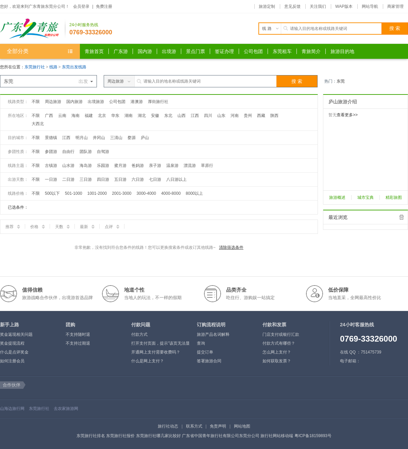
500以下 (52, 193)
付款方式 (139, 334)
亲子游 (155, 165)
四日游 (103, 179)
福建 (89, 115)
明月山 (81, 137)
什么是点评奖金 (14, 352)
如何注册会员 (12, 361)
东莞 (341, 81)
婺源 (132, 137)
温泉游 (172, 165)
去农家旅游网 (66, 408)
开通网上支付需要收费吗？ (155, 352)
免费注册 (104, 6)
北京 (102, 115)
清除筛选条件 (231, 247)
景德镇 (51, 137)
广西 (49, 115)
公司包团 (117, 101)
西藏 (261, 115)
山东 (221, 115)
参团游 (51, 151)
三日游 (86, 179)
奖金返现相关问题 (16, 334)
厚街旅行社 (158, 101)
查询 (201, 343)
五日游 (120, 179)
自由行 (68, 151)
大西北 (38, 123)
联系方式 (194, 426)
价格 (37, 227)
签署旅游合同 (209, 361)
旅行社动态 (168, 426)
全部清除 (401, 217)
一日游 (51, 179)
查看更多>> (347, 115)
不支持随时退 (78, 334)
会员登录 (81, 6)
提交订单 (205, 352)
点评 (112, 227)
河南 (235, 115)
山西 (181, 115)
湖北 (142, 115)
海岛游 (86, 165)
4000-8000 (171, 193)
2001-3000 (121, 193)
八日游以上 (176, 179)
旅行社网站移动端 (276, 435)
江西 (195, 115)
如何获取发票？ (276, 361)
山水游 (68, 165)
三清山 (116, 137)
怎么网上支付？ (276, 352)
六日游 (138, 179)
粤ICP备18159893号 (313, 435)
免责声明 (218, 426)
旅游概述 (337, 197)
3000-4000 (146, 193)
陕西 (274, 115)
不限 (36, 101)
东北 (168, 115)
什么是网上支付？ (147, 361)
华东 (115, 115)
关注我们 (318, 6)
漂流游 (190, 165)
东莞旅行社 (34, 67)
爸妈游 (138, 165)
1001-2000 (97, 193)
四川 (208, 115)
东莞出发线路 (74, 67)
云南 (62, 115)
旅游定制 (267, 6)
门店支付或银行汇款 (280, 334)
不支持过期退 (78, 343)
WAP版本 (344, 6)
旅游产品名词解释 (213, 334)
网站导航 (370, 6)
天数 (62, 227)
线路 (53, 67)
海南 (75, 115)
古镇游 (51, 165)
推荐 (12, 227)
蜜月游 (120, 165)
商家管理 (395, 6)
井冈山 (99, 137)
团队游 (86, 151)
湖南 (128, 115)
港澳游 (137, 101)
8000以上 (194, 193)
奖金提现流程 (12, 343)
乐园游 (103, 165)
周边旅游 (53, 101)
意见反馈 (292, 6)
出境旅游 (96, 101)
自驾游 (103, 151)
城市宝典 (365, 197)
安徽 (155, 115)
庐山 (145, 137)
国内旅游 (74, 101)
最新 (87, 227)
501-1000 (73, 193)
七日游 (155, 179)
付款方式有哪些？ (278, 343)
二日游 (68, 179)
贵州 (248, 115)
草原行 (207, 165)
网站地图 (242, 426)
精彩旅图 (394, 197)
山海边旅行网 (12, 408)
